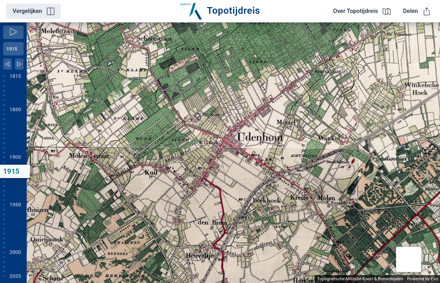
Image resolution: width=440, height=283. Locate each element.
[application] (233, 152)
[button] (408, 259)
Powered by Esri (422, 278)
